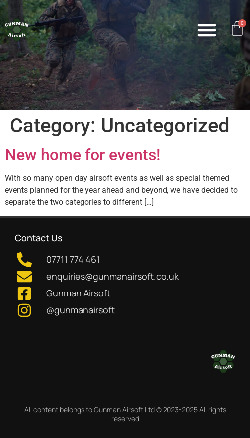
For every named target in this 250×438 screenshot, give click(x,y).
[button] (207, 30)
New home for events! (82, 155)
